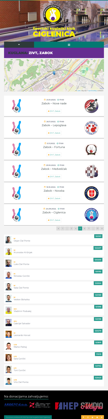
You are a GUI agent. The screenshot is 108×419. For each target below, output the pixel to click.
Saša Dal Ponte (21, 288)
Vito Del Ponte (21, 382)
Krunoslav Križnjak (23, 252)
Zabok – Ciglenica (54, 212)
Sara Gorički (20, 358)
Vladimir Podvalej (22, 311)
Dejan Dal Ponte (22, 241)
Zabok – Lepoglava (54, 125)
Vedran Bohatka (22, 299)
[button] (54, 73)
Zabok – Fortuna (54, 147)
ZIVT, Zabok (55, 111)
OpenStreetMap (92, 90)
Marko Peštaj (20, 347)
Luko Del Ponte (21, 264)
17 (97, 228)
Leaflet (78, 90)
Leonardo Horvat (22, 335)
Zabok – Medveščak (54, 169)
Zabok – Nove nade (54, 103)
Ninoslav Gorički (22, 276)
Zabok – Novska (54, 190)
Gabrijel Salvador (22, 323)
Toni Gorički (20, 370)
